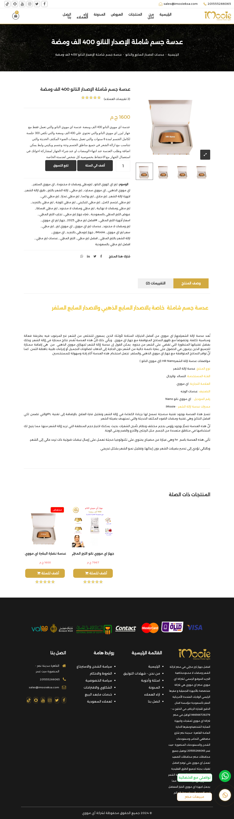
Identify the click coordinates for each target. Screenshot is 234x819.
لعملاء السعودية (99, 701)
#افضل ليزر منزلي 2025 (82, 220)
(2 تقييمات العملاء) (117, 99)
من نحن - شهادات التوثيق (141, 673)
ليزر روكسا (87, 196)
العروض (117, 14)
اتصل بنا (67, 16)
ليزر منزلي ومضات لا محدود (77, 208)
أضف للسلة (48, 573)
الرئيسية (165, 14)
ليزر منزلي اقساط (46, 208)
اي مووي (59, 232)
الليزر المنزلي (67, 238)
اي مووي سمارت (95, 190)
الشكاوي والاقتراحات (98, 687)
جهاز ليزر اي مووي (53, 220)
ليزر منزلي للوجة (65, 202)
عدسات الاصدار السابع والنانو (144, 54)
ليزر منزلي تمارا (70, 196)
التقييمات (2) (155, 283)
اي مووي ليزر (64, 226)
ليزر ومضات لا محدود (116, 226)
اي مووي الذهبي (119, 190)
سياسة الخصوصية (98, 680)
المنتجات (135, 14)
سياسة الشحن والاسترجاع (94, 666)
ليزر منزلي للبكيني (89, 202)
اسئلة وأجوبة (150, 680)
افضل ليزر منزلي (87, 238)
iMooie (100, 232)
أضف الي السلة (95, 165)
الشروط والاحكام (101, 673)
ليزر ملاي (101, 196)
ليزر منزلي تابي (50, 196)
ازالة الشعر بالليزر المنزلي (115, 238)
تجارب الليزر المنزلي (50, 214)
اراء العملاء (82, 16)
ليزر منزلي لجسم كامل (116, 202)
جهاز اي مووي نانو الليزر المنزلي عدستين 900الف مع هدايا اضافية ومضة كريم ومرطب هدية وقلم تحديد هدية (93, 553)
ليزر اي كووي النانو (105, 184)
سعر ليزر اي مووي (118, 232)
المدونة (99, 14)
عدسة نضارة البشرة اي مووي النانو (45, 553)
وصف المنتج (191, 283)
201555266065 (217, 4)
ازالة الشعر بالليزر (58, 190)
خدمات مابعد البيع (98, 694)
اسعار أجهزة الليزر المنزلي (114, 220)
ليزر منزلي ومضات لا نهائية (113, 208)
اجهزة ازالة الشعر (119, 196)
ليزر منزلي (76, 190)
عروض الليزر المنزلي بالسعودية (110, 214)
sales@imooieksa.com (178, 4)
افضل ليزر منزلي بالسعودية (112, 244)
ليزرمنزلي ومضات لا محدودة (74, 184)
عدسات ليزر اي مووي (88, 226)
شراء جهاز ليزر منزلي (76, 214)
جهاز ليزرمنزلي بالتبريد (80, 232)
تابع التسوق (60, 165)
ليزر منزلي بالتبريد (42, 202)
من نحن (151, 16)
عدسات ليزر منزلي (47, 238)
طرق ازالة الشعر (35, 190)
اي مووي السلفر (44, 184)
